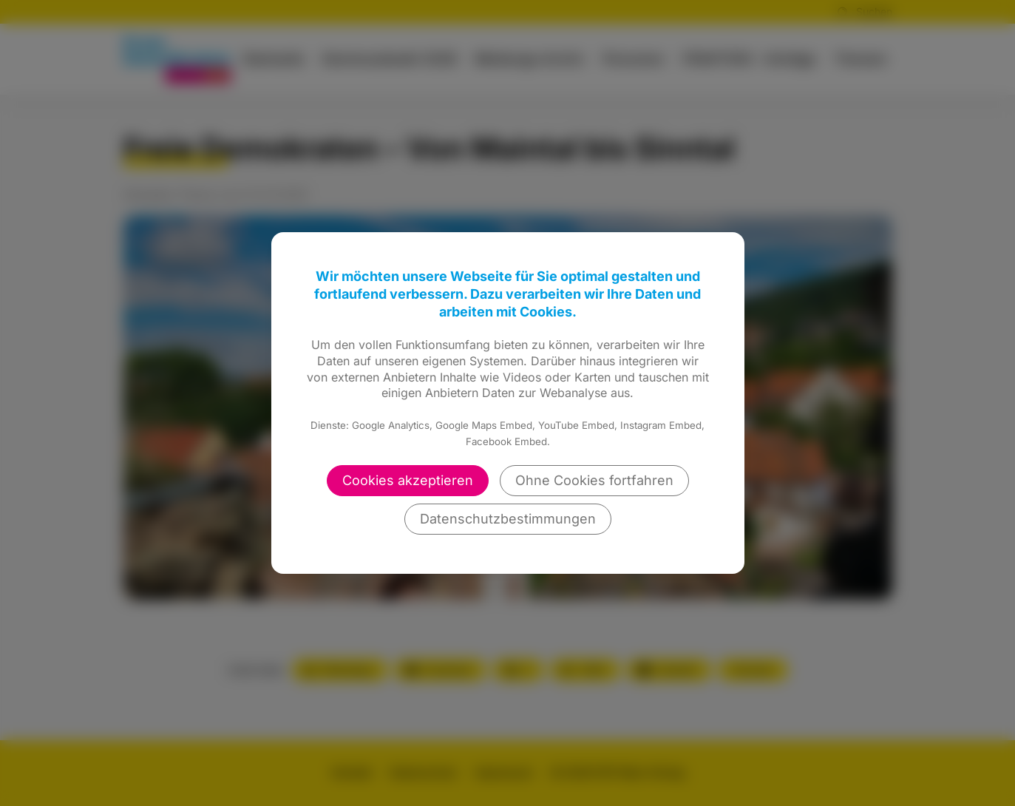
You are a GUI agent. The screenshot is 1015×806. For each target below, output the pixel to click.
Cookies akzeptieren (407, 480)
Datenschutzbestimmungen (508, 518)
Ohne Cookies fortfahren (594, 480)
